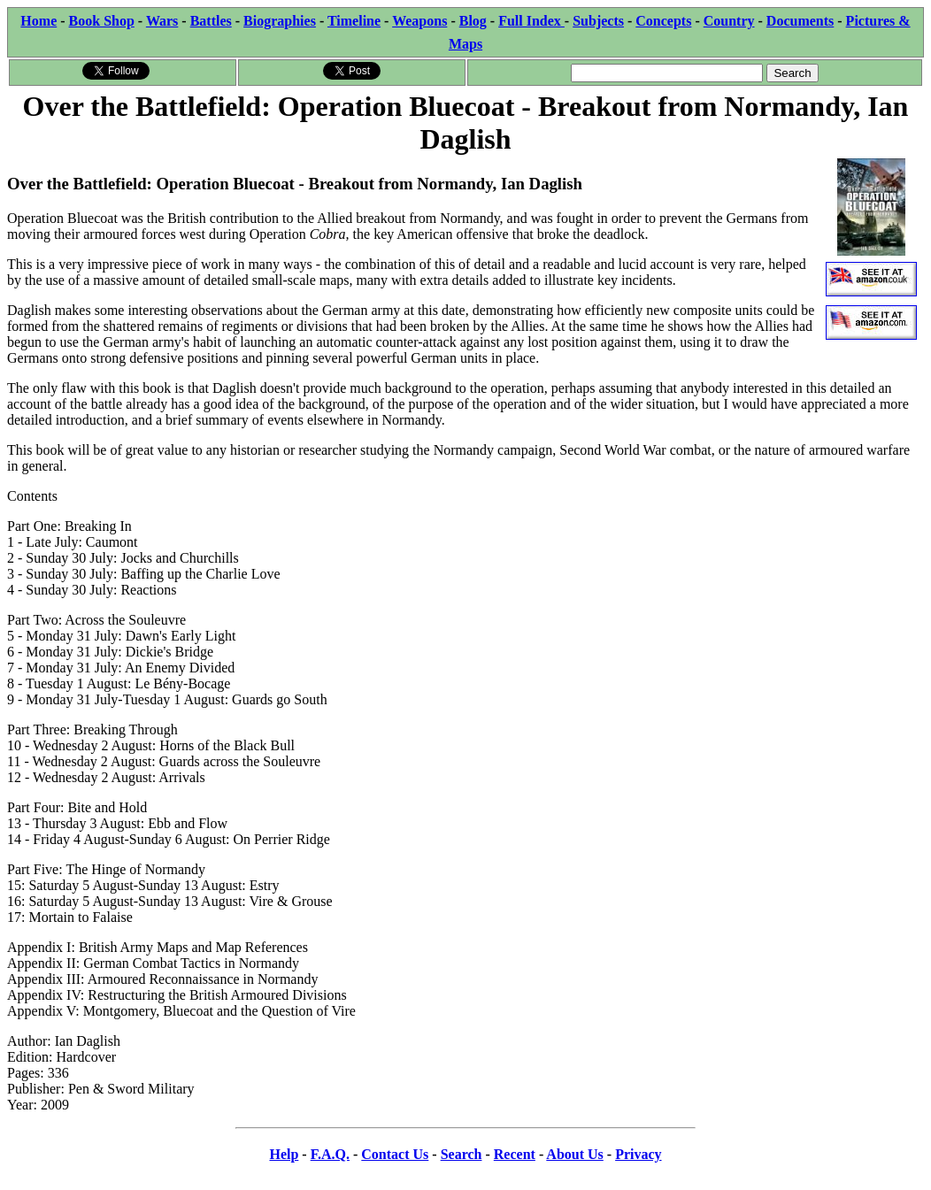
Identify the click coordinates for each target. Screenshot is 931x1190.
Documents (800, 20)
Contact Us (394, 1154)
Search (461, 1154)
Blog (473, 20)
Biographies (279, 20)
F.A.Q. (330, 1154)
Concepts (663, 20)
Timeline (354, 20)
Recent (514, 1154)
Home (38, 20)
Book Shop (102, 20)
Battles (211, 20)
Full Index (531, 20)
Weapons (419, 20)
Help (283, 1154)
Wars (162, 20)
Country (729, 20)
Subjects (598, 20)
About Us (574, 1154)
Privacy (638, 1154)
